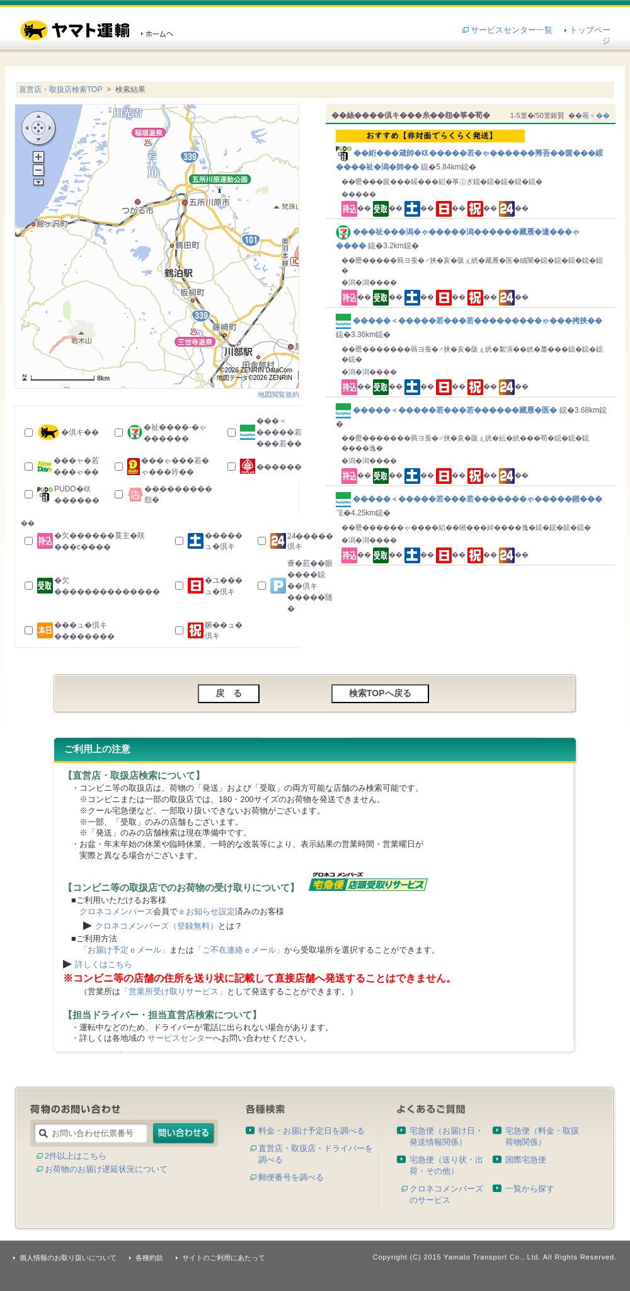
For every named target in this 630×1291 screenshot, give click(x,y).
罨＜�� (596, 115)
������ (279, 466)
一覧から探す (529, 1188)
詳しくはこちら (103, 964)
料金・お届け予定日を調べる (311, 1130)
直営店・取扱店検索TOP (60, 89)
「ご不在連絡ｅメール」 (239, 950)
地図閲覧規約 (278, 394)
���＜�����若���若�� (279, 432)
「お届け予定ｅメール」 (124, 950)
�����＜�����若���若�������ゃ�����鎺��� (469, 499)
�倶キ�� (80, 432)
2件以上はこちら (75, 1156)
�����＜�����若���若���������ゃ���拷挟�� (469, 320)
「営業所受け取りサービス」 (173, 991)
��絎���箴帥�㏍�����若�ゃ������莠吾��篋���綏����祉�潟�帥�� (473, 150)
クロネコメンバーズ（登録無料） (156, 926)
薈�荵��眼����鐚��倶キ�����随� (310, 586)
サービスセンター (180, 1038)
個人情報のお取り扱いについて (68, 1257)
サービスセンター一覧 (512, 30)
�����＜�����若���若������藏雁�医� (447, 410)
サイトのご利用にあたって (223, 1257)
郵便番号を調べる (291, 1177)
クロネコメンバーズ (116, 911)
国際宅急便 (525, 1159)
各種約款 (149, 1257)
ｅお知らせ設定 (206, 911)
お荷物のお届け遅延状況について (106, 1169)
